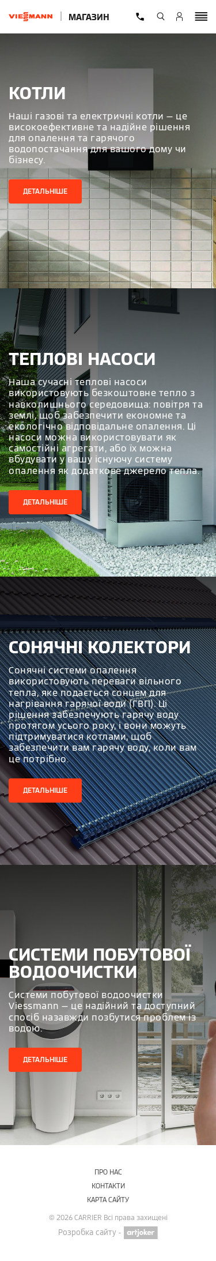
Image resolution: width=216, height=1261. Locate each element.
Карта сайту (108, 1199)
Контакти (108, 1185)
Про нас (108, 1172)
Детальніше (45, 191)
